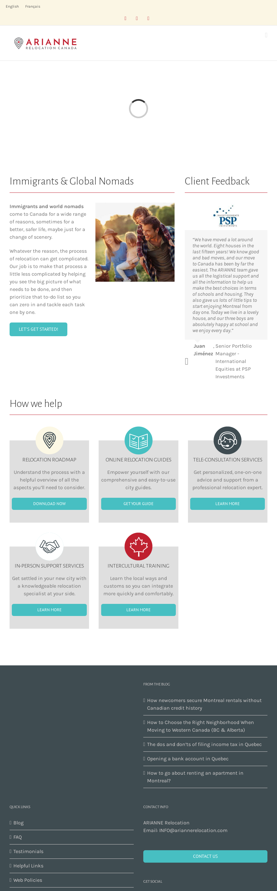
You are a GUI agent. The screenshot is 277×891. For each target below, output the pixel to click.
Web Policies (27, 880)
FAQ (17, 837)
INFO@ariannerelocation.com (193, 830)
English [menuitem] (12, 6)
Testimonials (28, 851)
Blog (18, 823)
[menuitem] (12, 6)
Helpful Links (28, 866)
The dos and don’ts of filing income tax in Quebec (204, 744)
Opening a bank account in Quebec (187, 759)
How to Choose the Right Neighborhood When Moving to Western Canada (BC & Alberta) (200, 726)
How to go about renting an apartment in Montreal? (195, 777)
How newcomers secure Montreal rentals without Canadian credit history (204, 704)
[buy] (38, 329)
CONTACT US (205, 856)
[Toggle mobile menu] (266, 35)
